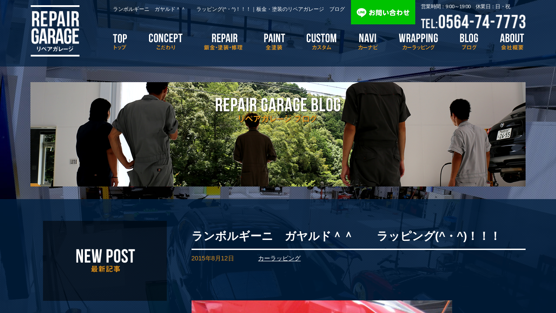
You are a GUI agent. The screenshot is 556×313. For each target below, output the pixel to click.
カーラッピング (279, 258)
